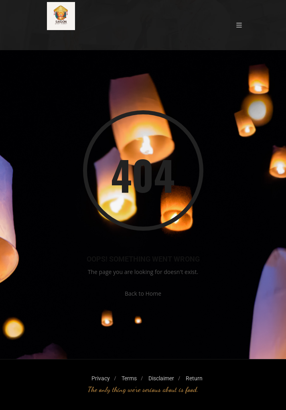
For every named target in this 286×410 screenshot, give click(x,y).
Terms (129, 378)
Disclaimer (161, 378)
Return (194, 378)
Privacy (100, 378)
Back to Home (143, 293)
